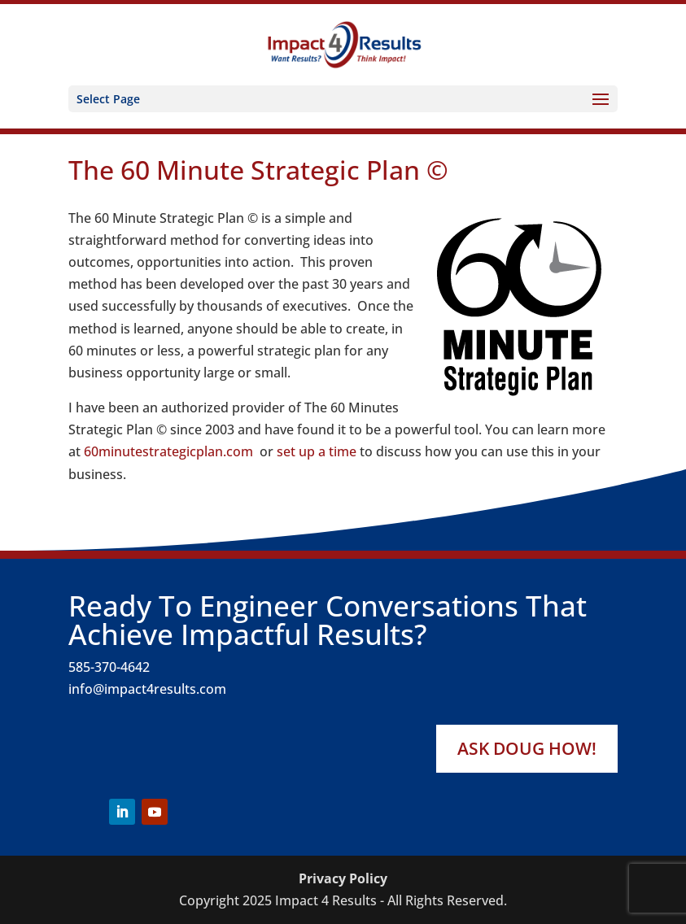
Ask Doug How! (526, 748)
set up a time (316, 451)
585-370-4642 (109, 667)
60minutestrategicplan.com (168, 451)
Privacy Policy (343, 878)
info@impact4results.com (147, 689)
